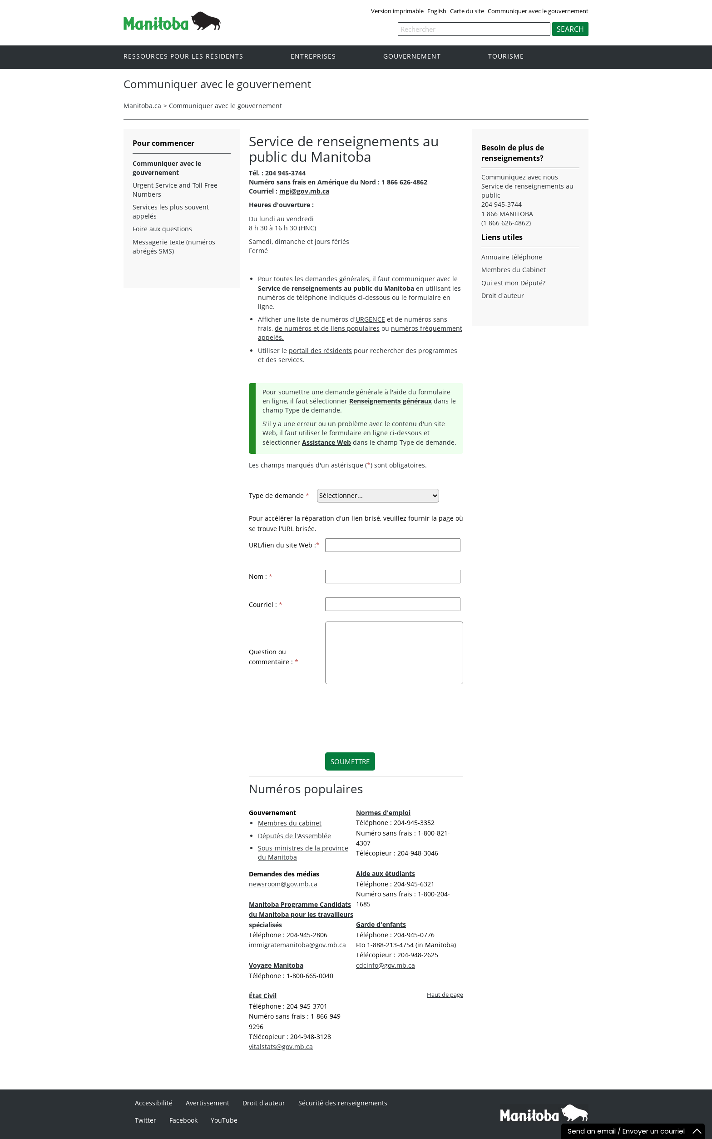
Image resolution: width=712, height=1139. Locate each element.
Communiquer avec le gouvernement (538, 11)
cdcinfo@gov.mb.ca (385, 965)
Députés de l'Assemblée (294, 835)
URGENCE (370, 319)
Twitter (145, 1120)
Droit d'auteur (502, 295)
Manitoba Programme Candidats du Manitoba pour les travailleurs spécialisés (301, 914)
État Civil (263, 995)
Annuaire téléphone (511, 257)
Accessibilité (154, 1103)
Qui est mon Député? (513, 283)
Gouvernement (412, 56)
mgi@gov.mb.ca (304, 191)
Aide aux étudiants (385, 873)
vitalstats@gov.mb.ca (281, 1046)
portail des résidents (320, 350)
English (436, 11)
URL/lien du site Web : (284, 545)
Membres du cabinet (289, 823)
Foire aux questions (162, 228)
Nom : (260, 576)
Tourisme (506, 56)
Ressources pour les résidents (183, 56)
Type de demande (279, 495)
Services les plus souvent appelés (171, 211)
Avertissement (207, 1103)
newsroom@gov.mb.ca (283, 884)
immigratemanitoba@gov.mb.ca (297, 944)
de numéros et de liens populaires (327, 328)
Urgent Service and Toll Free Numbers (175, 190)
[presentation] (387, 712)
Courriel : (265, 604)
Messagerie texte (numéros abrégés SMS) (174, 246)
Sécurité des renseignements (342, 1103)
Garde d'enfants (381, 924)
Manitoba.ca (142, 105)
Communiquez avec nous (519, 177)
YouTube (224, 1120)
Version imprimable (397, 11)
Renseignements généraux (390, 401)
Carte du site (467, 11)
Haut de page (445, 995)
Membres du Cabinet (513, 269)
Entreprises (313, 56)
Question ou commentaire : (273, 656)
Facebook (183, 1120)
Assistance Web (326, 442)
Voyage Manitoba (276, 965)
